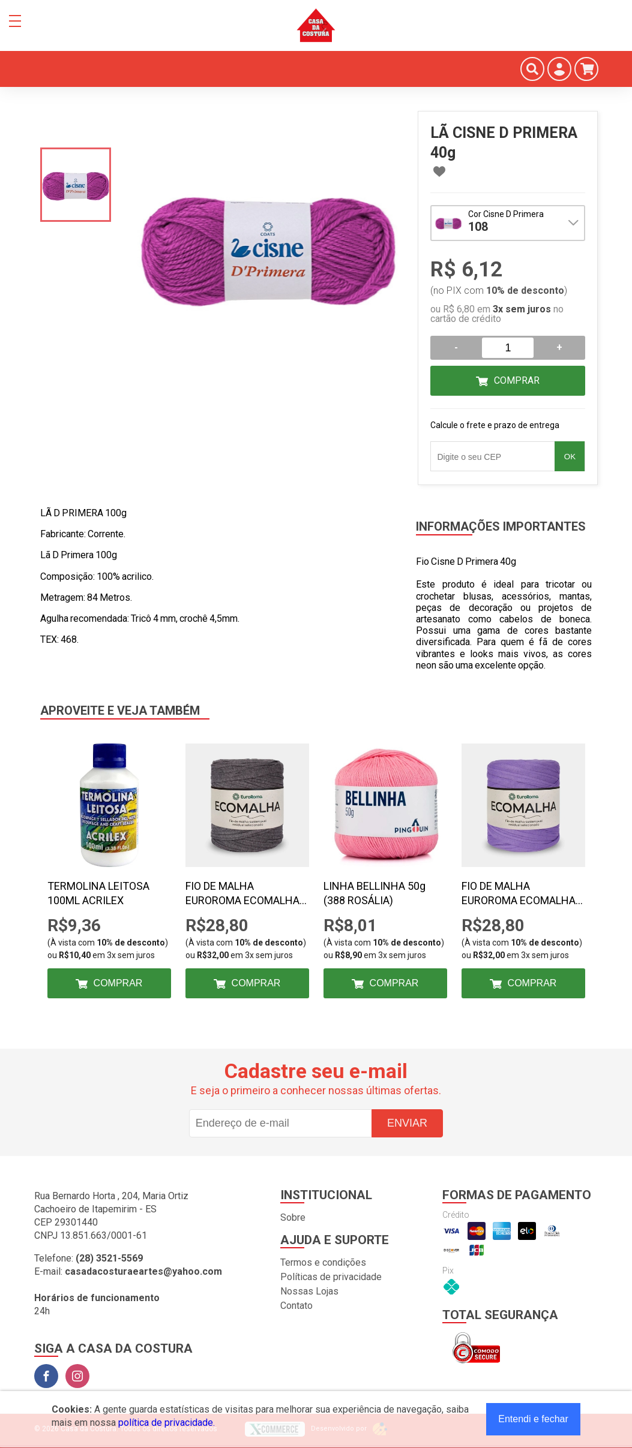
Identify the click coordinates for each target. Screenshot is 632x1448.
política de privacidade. (166, 1422)
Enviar (407, 1123)
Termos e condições (323, 1262)
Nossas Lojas (309, 1291)
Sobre (292, 1217)
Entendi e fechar (533, 1419)
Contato (296, 1305)
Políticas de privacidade (331, 1277)
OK (570, 456)
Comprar (517, 380)
